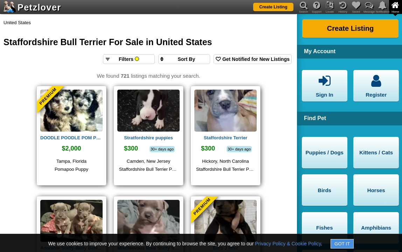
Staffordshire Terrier (226, 137)
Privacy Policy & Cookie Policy (288, 243)
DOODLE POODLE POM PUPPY (71, 137)
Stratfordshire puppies (148, 137)
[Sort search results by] (184, 59)
